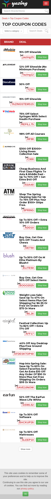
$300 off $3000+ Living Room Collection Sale (30, 151)
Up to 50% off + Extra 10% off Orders (33, 221)
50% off (24, 84)
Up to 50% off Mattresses (28, 433)
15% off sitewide (30, 52)
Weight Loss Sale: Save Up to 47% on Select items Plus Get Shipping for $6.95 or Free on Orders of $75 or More (33, 302)
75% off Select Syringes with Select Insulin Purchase (33, 116)
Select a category (13, 31)
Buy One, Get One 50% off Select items (33, 279)
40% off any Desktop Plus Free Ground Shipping (33, 346)
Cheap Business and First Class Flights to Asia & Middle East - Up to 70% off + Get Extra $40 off (32, 174)
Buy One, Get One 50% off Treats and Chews (32, 240)
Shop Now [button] (42, 57)
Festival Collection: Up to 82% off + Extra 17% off (33, 326)
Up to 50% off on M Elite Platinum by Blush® (32, 260)
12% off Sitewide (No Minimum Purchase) (33, 68)
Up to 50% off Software (28, 416)
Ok (25, 494)
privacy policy (27, 488)
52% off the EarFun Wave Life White (32, 398)
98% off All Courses (32, 133)
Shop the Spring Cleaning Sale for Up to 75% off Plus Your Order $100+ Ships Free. (32, 200)
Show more (25, 449)
